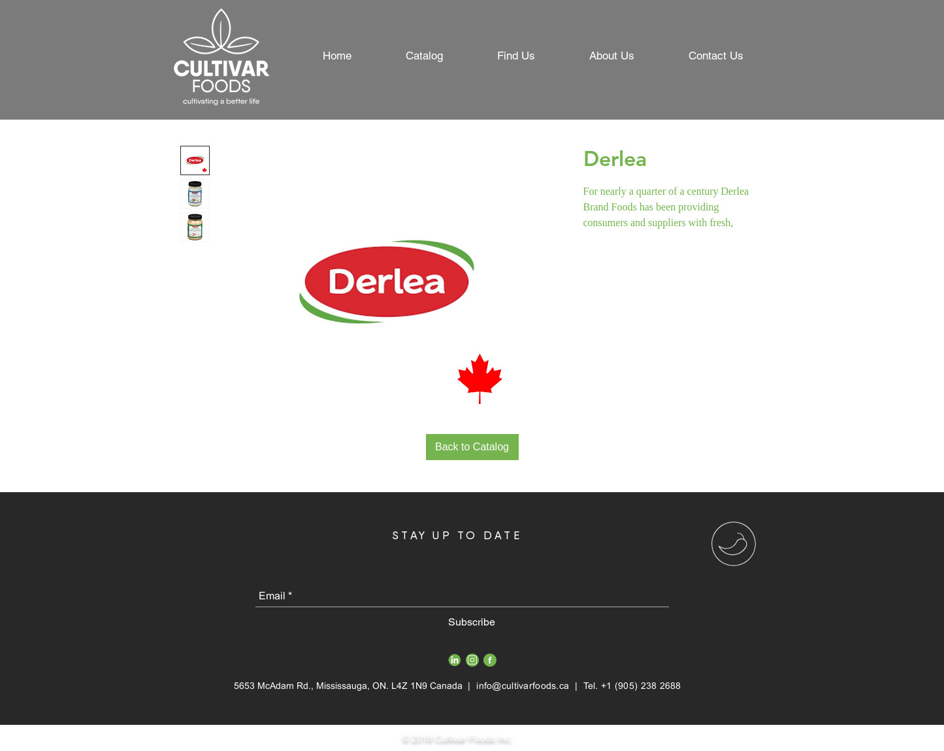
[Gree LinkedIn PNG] (454, 660)
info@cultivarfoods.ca (522, 685)
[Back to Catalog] (472, 447)
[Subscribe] (472, 622)
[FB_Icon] (489, 660)
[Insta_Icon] (472, 660)
